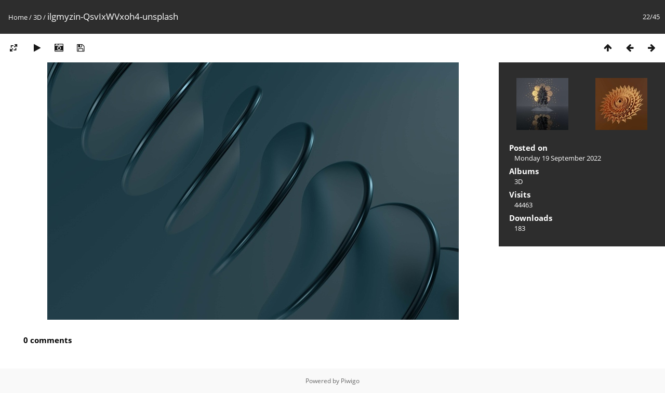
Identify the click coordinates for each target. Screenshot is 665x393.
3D (37, 17)
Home (18, 17)
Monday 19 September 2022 (557, 158)
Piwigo (350, 380)
